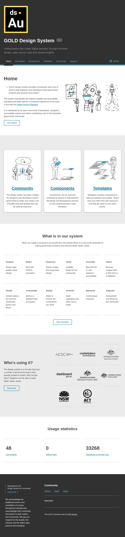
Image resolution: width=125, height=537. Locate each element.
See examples (62, 322)
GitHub (116, 61)
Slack (56, 491)
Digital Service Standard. (27, 105)
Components (34, 61)
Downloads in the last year (97, 455)
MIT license (72, 514)
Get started (20, 61)
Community (61, 61)
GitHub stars (51, 455)
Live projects (11, 455)
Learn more (11, 492)
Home (8, 61)
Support (73, 61)
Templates (48, 61)
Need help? (48, 501)
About (65, 491)
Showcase (11, 388)
